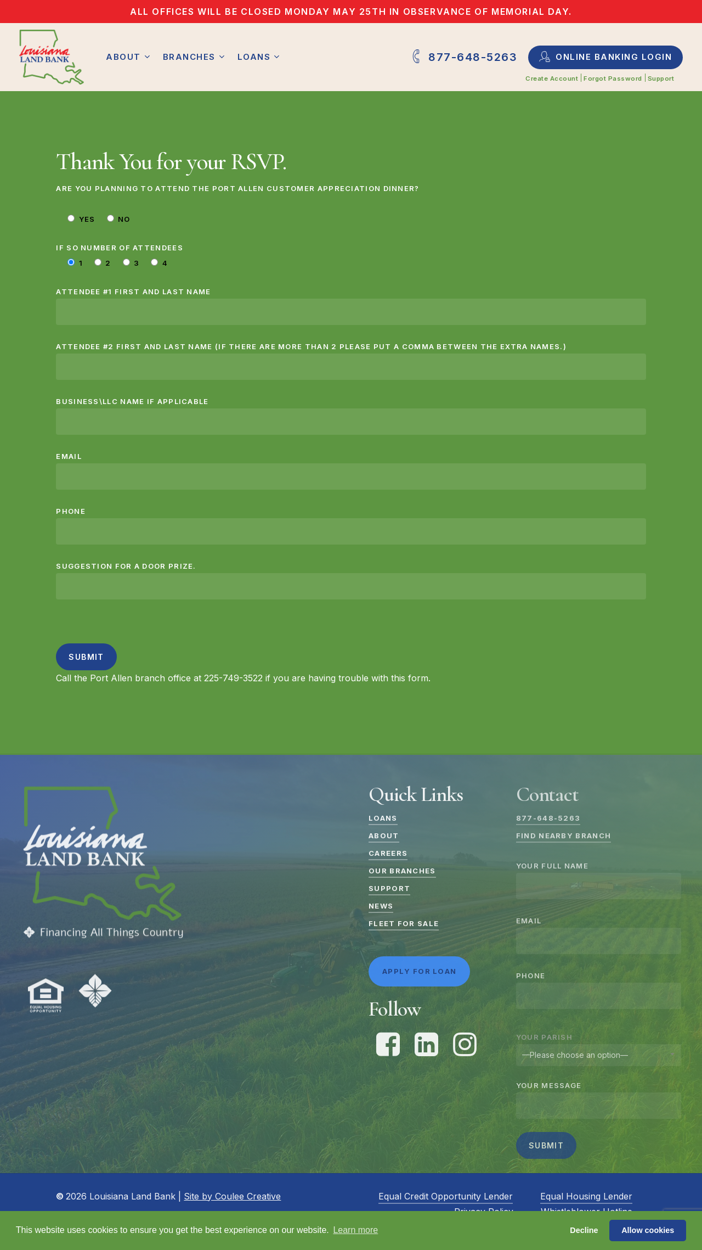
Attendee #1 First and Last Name (351, 306)
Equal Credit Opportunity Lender (445, 1196)
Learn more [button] (355, 1230)
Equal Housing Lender (586, 1196)
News (381, 905)
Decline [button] (584, 1230)
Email (351, 471)
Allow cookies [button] (647, 1230)
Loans (383, 818)
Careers (388, 853)
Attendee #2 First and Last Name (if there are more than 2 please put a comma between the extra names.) (351, 361)
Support (389, 888)
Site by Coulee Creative (232, 1196)
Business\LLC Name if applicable (351, 416)
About (384, 835)
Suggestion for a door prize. (351, 580)
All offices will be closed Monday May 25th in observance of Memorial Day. (351, 11)
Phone (351, 526)
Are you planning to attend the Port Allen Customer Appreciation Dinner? (237, 188)
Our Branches (402, 870)
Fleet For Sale (404, 923)
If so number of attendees (119, 247)
